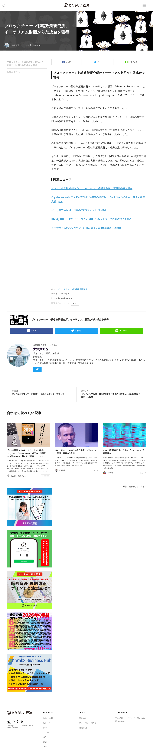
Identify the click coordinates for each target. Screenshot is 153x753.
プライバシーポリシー (89, 722)
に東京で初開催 (86, 227)
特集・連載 (48, 718)
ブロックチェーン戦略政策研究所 (72, 289)
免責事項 (83, 727)
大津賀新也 (40, 349)
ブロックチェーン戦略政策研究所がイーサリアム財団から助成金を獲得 (26, 64)
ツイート (100, 62)
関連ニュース (13, 71)
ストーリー (48, 722)
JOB (44, 737)
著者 (45, 741)
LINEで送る (132, 62)
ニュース (26, 45)
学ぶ (45, 727)
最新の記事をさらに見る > (134, 486)
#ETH (75, 303)
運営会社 (83, 718)
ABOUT (46, 746)
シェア (68, 62)
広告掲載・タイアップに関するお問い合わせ (130, 720)
